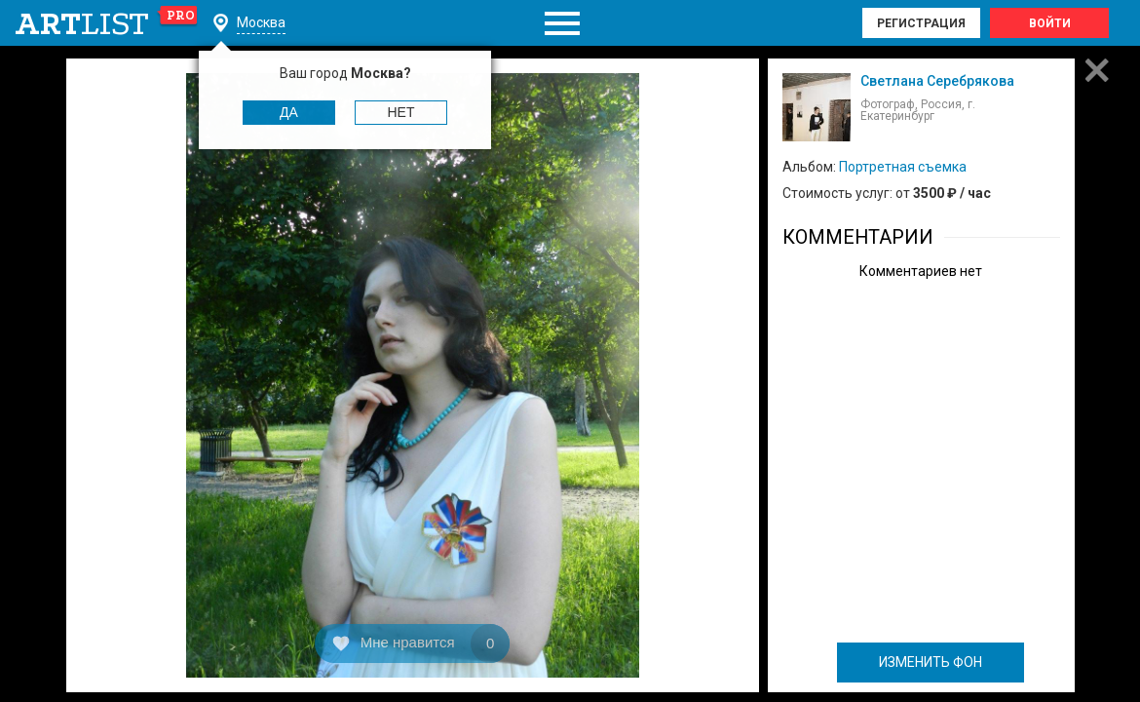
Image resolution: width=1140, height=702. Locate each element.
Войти (1050, 23)
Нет (401, 112)
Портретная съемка (903, 167)
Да (289, 112)
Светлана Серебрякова (937, 81)
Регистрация (921, 23)
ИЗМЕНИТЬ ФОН (930, 662)
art (107, 23)
